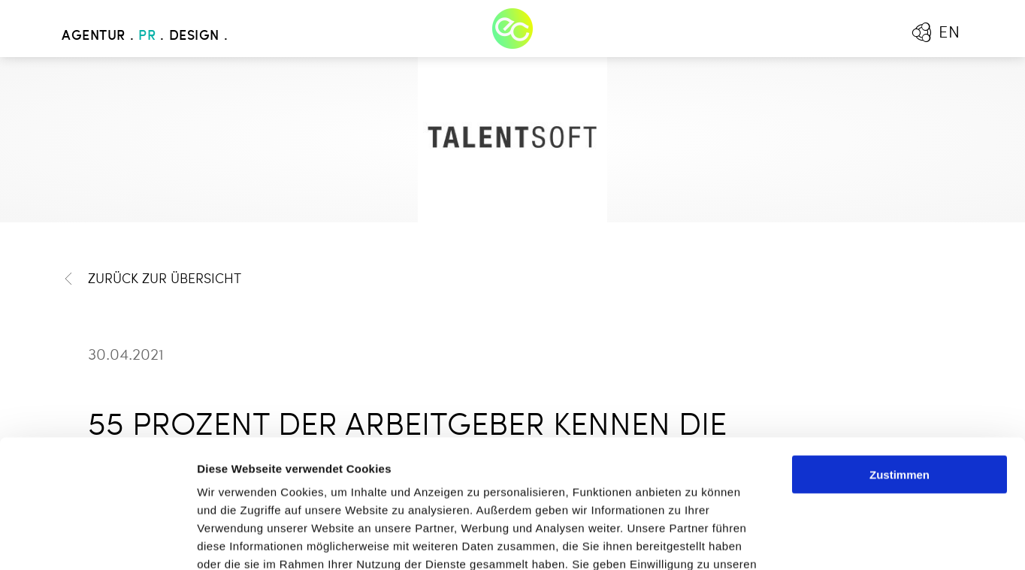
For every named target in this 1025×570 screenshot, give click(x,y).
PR (147, 36)
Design (194, 36)
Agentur (93, 36)
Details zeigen (799, 540)
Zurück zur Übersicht (151, 279)
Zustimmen (899, 354)
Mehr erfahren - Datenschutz (278, 479)
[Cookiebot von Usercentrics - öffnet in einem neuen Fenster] (97, 540)
